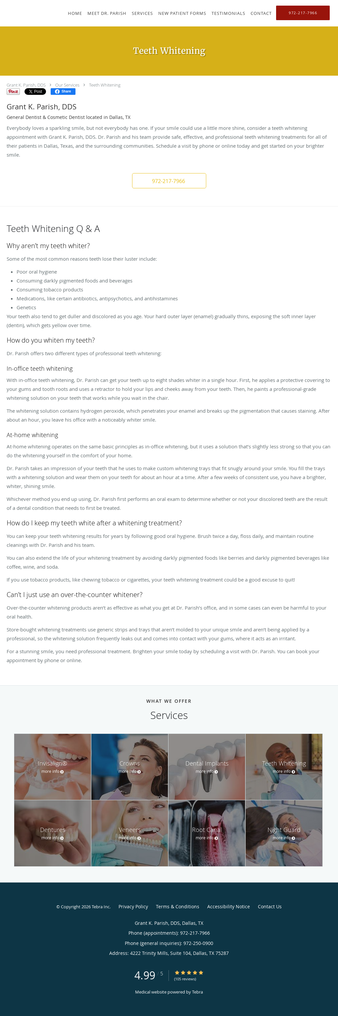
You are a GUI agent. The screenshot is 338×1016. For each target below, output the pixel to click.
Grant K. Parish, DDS (26, 85)
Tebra (197, 992)
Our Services (67, 85)
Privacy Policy (133, 906)
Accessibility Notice (228, 906)
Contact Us (270, 906)
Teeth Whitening (105, 85)
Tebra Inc (101, 907)
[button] (169, 180)
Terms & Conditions (177, 906)
